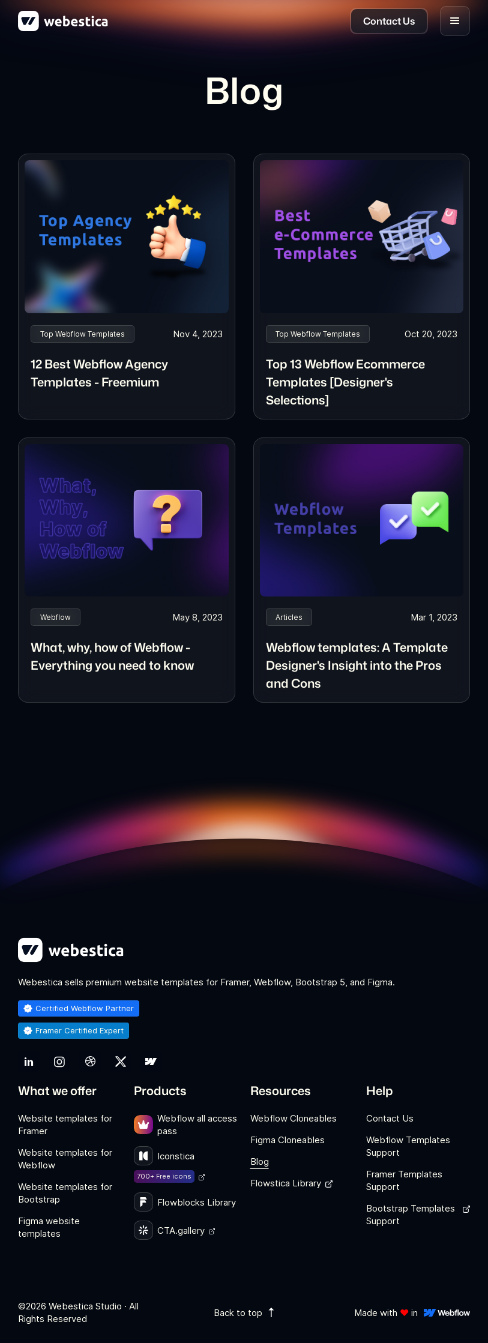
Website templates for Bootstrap (65, 1193)
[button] (455, 21)
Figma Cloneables (287, 1140)
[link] (126, 286)
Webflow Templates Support (408, 1146)
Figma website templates (49, 1227)
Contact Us (390, 1118)
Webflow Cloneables (293, 1118)
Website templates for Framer (65, 1125)
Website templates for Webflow (65, 1159)
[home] (63, 21)
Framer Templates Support (404, 1180)
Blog (259, 1161)
